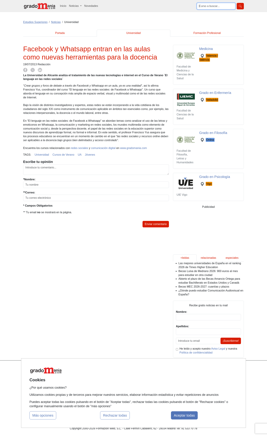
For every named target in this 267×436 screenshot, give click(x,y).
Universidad (133, 33)
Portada (60, 33)
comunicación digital (103, 148)
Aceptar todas (184, 415)
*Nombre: (29, 179)
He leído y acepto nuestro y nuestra (208, 350)
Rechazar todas (115, 415)
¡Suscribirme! (231, 340)
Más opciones (42, 415)
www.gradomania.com (133, 148)
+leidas (184, 257)
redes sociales (79, 148)
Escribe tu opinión (38, 162)
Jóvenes (90, 154)
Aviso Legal (218, 348)
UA (79, 154)
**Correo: (29, 192)
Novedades (91, 5)
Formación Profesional (207, 33)
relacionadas (208, 257)
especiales (232, 257)
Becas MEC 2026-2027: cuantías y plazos (203, 286)
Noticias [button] (74, 5)
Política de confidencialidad (196, 352)
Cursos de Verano (63, 154)
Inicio (63, 5)
